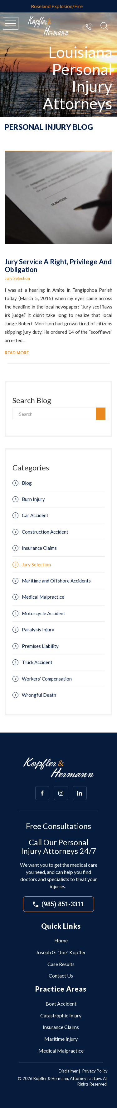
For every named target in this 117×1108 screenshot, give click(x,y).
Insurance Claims (39, 548)
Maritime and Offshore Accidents (56, 580)
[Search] (53, 414)
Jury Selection (17, 278)
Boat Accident (61, 1004)
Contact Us (61, 975)
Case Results (61, 964)
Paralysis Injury (38, 629)
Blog (27, 483)
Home (61, 940)
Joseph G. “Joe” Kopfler (61, 952)
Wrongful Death (39, 695)
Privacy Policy (95, 1070)
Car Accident (35, 515)
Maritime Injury (61, 1039)
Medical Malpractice (43, 597)
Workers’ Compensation (47, 678)
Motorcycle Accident (43, 613)
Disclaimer (68, 1070)
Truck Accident (37, 662)
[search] (100, 414)
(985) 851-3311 (89, 26)
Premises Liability (40, 646)
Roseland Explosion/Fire (57, 6)
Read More (17, 352)
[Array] (42, 793)
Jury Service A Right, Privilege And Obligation (58, 265)
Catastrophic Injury (60, 1015)
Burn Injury (33, 499)
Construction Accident (45, 532)
